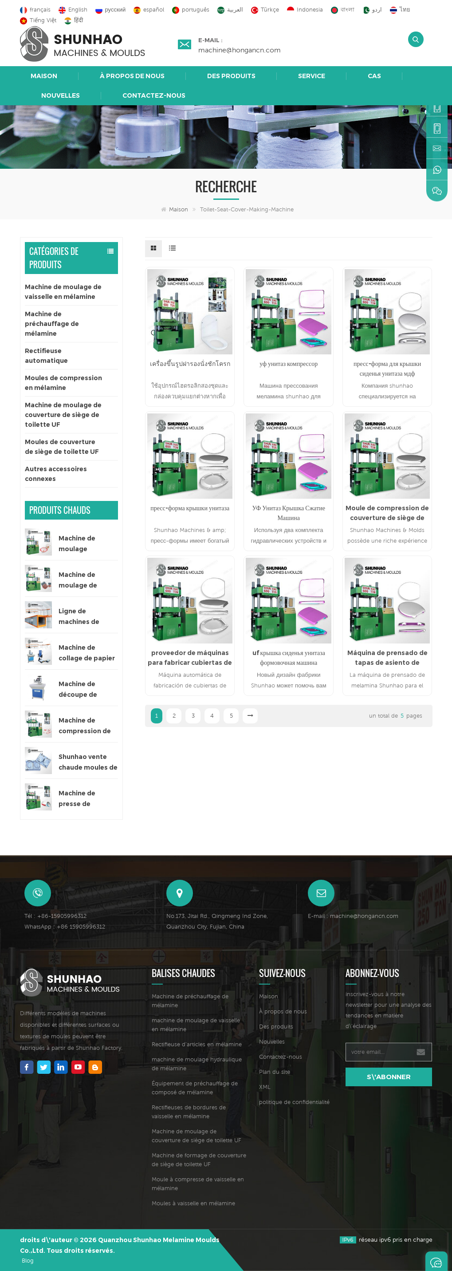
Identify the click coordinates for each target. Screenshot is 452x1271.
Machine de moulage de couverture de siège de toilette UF (63, 415)
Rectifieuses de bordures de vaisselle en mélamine (189, 1112)
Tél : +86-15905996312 (55, 916)
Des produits (231, 76)
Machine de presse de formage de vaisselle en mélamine (78, 799)
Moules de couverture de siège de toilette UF (62, 447)
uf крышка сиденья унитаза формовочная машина (288, 658)
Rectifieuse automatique (46, 356)
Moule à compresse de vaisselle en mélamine (198, 1184)
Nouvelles (60, 95)
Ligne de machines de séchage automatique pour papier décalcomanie (81, 617)
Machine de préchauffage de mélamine (52, 324)
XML (265, 1087)
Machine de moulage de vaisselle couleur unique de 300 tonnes (85, 581)
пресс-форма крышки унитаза (189, 508)
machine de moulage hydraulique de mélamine (197, 1064)
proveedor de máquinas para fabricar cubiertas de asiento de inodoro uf (190, 658)
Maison (44, 76)
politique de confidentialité (294, 1102)
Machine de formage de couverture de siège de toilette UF (199, 1160)
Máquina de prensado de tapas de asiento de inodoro (387, 658)
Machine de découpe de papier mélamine (86, 690)
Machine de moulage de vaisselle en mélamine (63, 292)
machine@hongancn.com (239, 50)
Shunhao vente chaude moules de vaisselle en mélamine (88, 763)
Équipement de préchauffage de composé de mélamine (195, 1088)
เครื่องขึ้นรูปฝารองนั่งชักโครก (190, 364)
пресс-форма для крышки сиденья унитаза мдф (387, 368)
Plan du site (274, 1071)
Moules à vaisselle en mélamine (193, 1203)
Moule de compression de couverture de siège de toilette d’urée (387, 513)
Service (311, 76)
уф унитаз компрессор (288, 364)
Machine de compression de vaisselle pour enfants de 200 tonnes (85, 726)
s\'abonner (389, 1076)
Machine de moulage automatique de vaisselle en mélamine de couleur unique (85, 544)
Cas (374, 76)
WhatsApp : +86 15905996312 (64, 926)
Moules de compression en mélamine (63, 383)
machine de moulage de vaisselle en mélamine (196, 1025)
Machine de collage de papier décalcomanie (87, 653)
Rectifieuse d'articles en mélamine (197, 1044)
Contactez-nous (153, 95)
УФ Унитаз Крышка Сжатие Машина (288, 513)
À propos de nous (132, 76)
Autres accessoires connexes (56, 474)
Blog (28, 1260)
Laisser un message (436, 1261)
